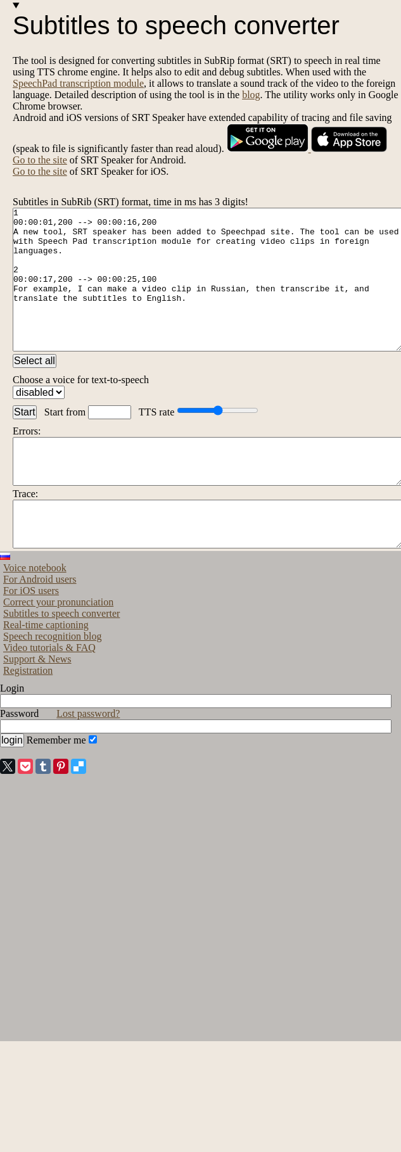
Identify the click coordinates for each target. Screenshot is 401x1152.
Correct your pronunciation (58, 649)
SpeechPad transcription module (78, 83)
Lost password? (88, 761)
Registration (28, 717)
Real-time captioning (46, 672)
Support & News (37, 706)
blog (251, 94)
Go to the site (40, 160)
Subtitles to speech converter (61, 660)
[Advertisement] (76, 959)
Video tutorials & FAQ (49, 695)
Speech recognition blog (52, 683)
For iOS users (31, 638)
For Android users (40, 626)
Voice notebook (35, 615)
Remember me (62, 787)
